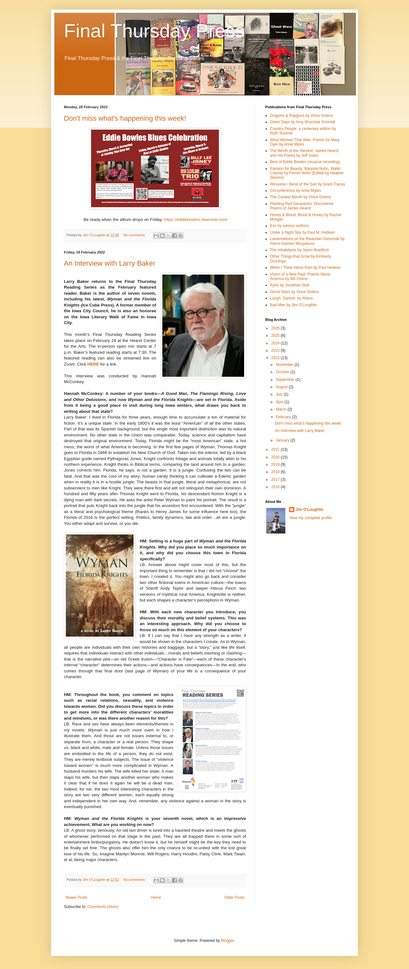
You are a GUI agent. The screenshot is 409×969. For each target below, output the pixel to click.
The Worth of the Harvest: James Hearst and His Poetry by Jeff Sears (304, 152)
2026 (276, 328)
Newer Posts (76, 897)
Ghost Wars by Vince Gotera (294, 292)
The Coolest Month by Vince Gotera (300, 197)
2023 (276, 350)
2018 (276, 472)
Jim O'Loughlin (309, 509)
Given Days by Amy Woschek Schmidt (302, 122)
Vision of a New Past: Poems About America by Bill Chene (300, 276)
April (280, 402)
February (284, 417)
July (280, 394)
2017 (276, 479)
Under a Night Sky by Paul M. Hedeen (302, 232)
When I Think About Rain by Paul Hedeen (305, 267)
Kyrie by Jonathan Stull (289, 285)
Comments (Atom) (102, 907)
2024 (276, 343)
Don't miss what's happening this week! (125, 118)
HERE (93, 364)
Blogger (227, 940)
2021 (276, 449)
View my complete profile (310, 518)
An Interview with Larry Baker (109, 263)
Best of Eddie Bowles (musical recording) (305, 162)
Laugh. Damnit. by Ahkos (291, 298)
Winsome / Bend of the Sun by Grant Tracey (307, 184)
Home (156, 897)
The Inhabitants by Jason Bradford (299, 250)
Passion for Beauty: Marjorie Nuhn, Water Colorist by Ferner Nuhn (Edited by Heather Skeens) (307, 173)
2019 (276, 464)
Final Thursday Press (154, 31)
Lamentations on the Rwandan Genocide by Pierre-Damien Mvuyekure (307, 241)
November (285, 364)
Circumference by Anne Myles (295, 190)
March (282, 409)
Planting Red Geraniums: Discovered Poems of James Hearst (301, 205)
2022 (276, 358)
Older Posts (234, 897)
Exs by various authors (289, 225)
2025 (276, 335)
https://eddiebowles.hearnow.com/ (196, 219)
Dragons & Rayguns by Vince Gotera (301, 115)
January (283, 440)
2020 (276, 457)
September (286, 379)
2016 (276, 487)
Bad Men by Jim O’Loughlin (293, 305)
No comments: (135, 235)
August (282, 387)
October (283, 372)
